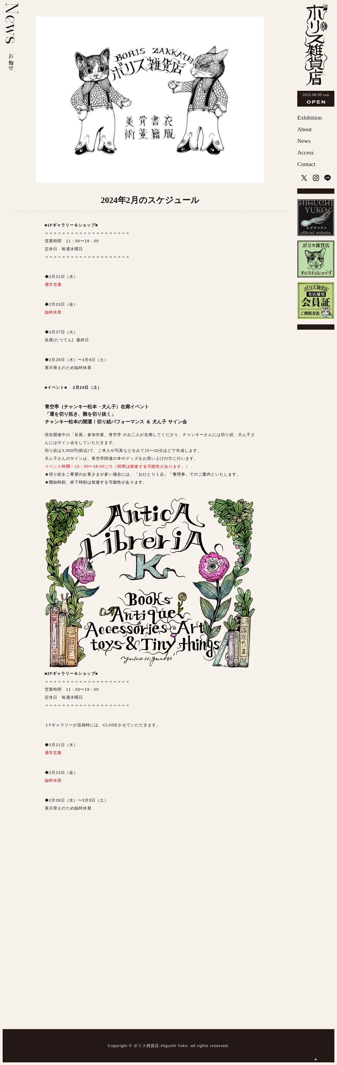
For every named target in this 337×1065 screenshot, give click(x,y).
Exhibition (309, 117)
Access (305, 152)
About (304, 129)
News (303, 141)
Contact (306, 164)
